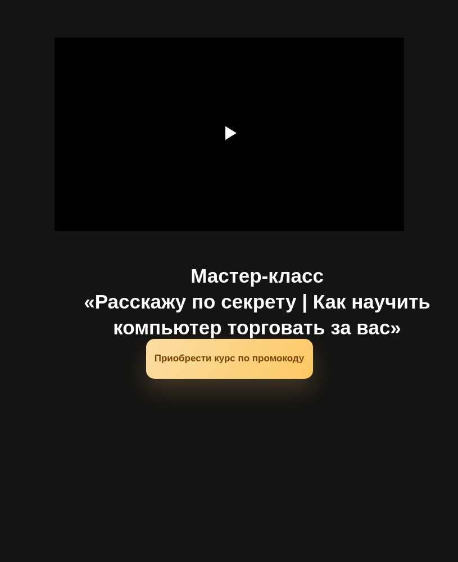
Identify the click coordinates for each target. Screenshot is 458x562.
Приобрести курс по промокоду (230, 358)
